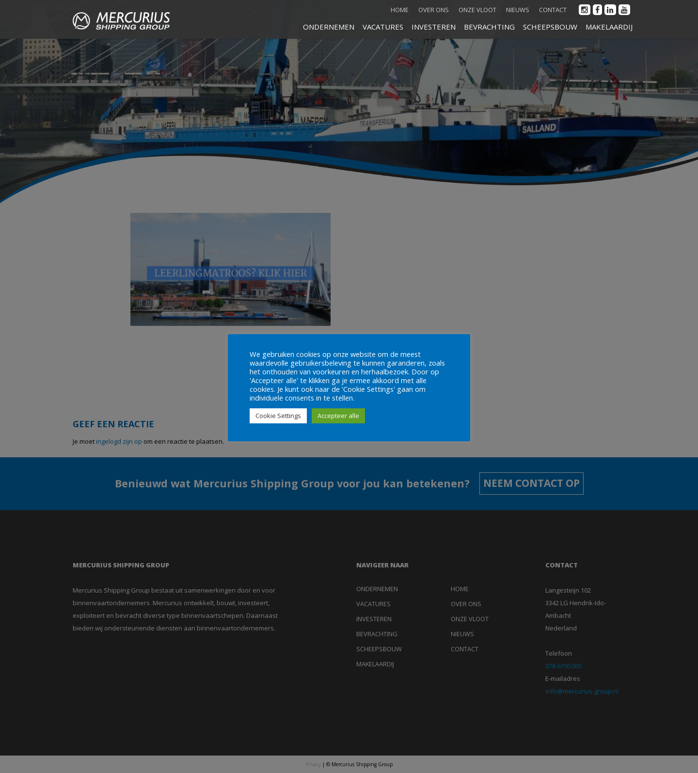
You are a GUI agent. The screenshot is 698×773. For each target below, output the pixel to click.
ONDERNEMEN (328, 27)
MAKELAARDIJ (609, 27)
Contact (553, 9)
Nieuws (517, 9)
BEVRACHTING (489, 27)
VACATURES (383, 27)
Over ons (433, 9)
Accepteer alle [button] (338, 415)
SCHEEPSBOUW (550, 27)
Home (400, 9)
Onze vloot (477, 9)
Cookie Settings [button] (278, 415)
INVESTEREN (434, 27)
